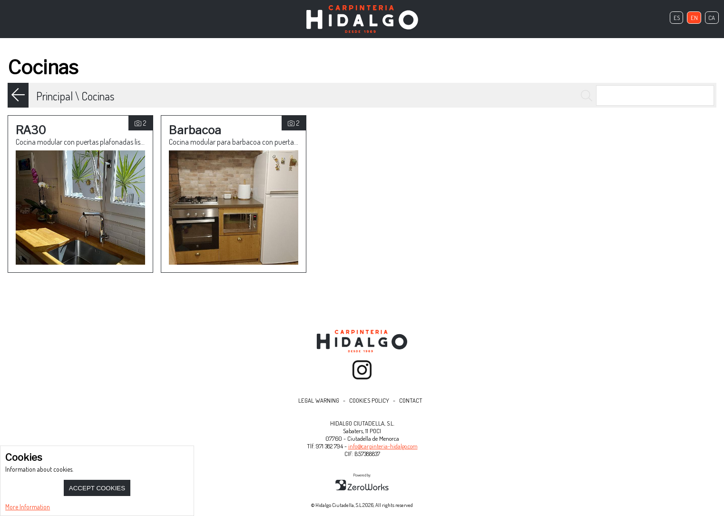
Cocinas (97, 96)
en (694, 17)
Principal (54, 96)
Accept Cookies (97, 488)
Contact (410, 400)
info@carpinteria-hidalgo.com (383, 446)
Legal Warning (318, 400)
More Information (27, 507)
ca (711, 17)
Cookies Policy (369, 400)
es (677, 17)
